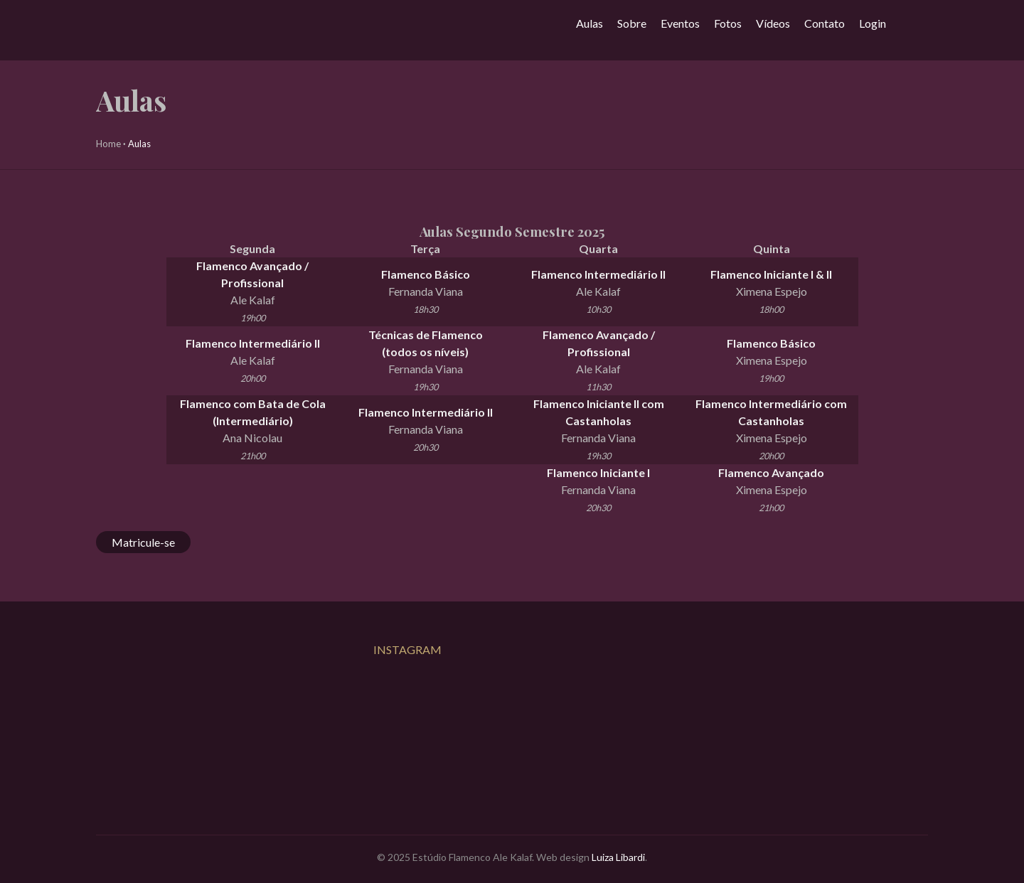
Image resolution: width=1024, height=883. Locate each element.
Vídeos (773, 23)
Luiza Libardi (618, 857)
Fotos (728, 23)
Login (872, 23)
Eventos (680, 23)
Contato (824, 23)
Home (108, 143)
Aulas (589, 23)
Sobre (631, 23)
